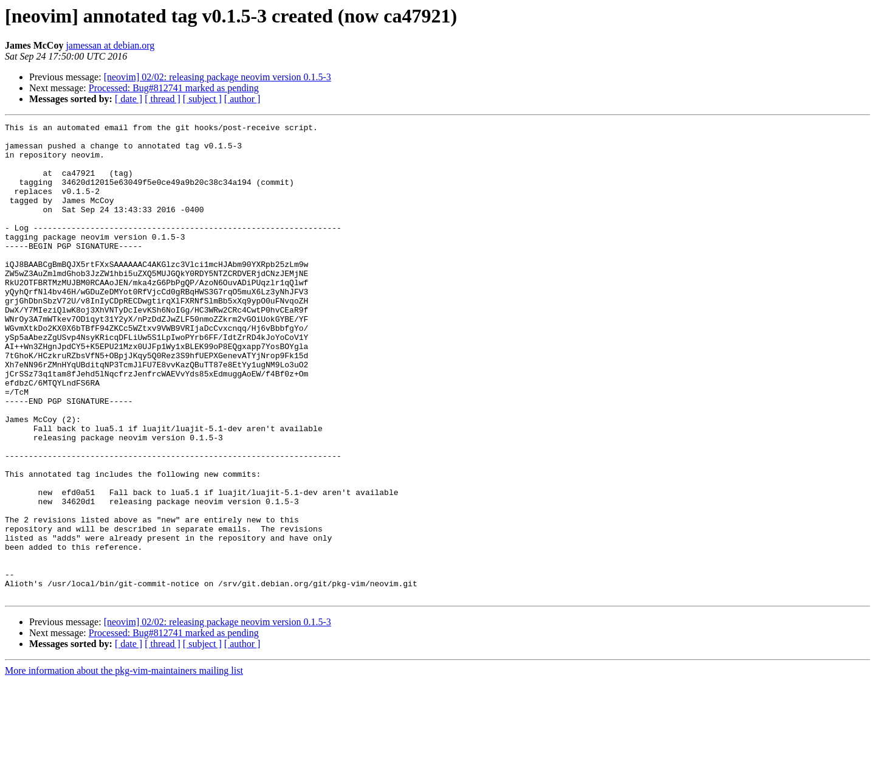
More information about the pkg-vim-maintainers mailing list (124, 765)
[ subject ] (202, 99)
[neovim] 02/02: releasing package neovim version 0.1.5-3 (217, 77)
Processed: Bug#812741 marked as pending (174, 88)
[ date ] (128, 99)
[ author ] (242, 99)
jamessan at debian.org (110, 45)
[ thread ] (162, 99)
